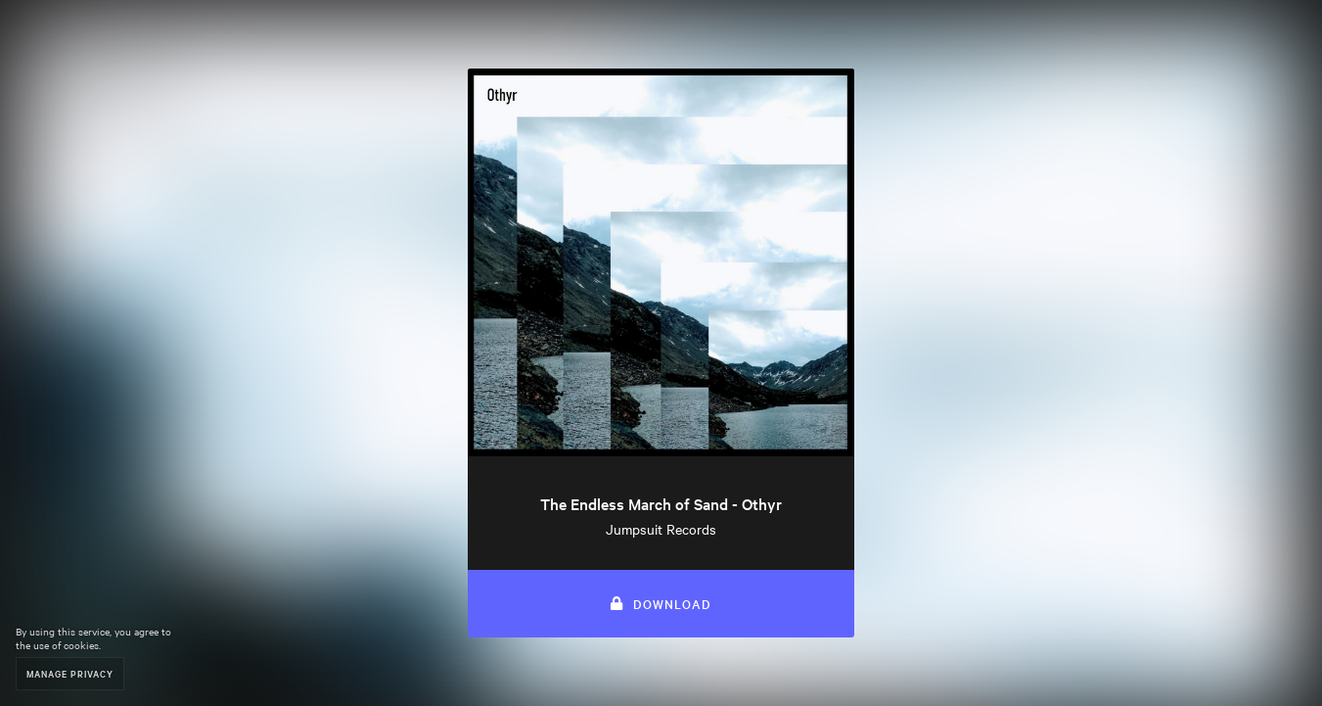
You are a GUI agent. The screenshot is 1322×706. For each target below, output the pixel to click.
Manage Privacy (70, 673)
